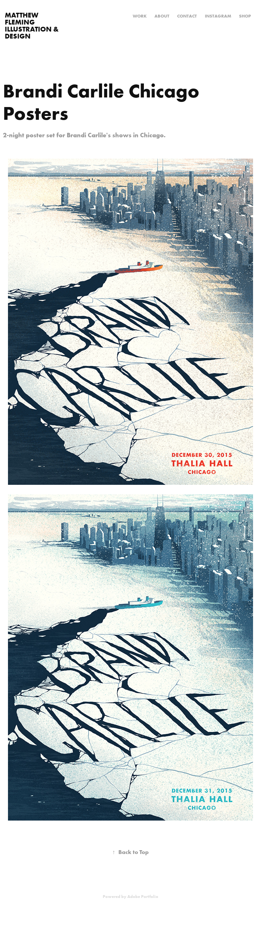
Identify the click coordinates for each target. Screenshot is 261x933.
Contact (187, 16)
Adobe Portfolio (142, 896)
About (161, 16)
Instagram (218, 16)
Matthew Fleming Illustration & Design (32, 25)
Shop (245, 16)
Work (140, 16)
